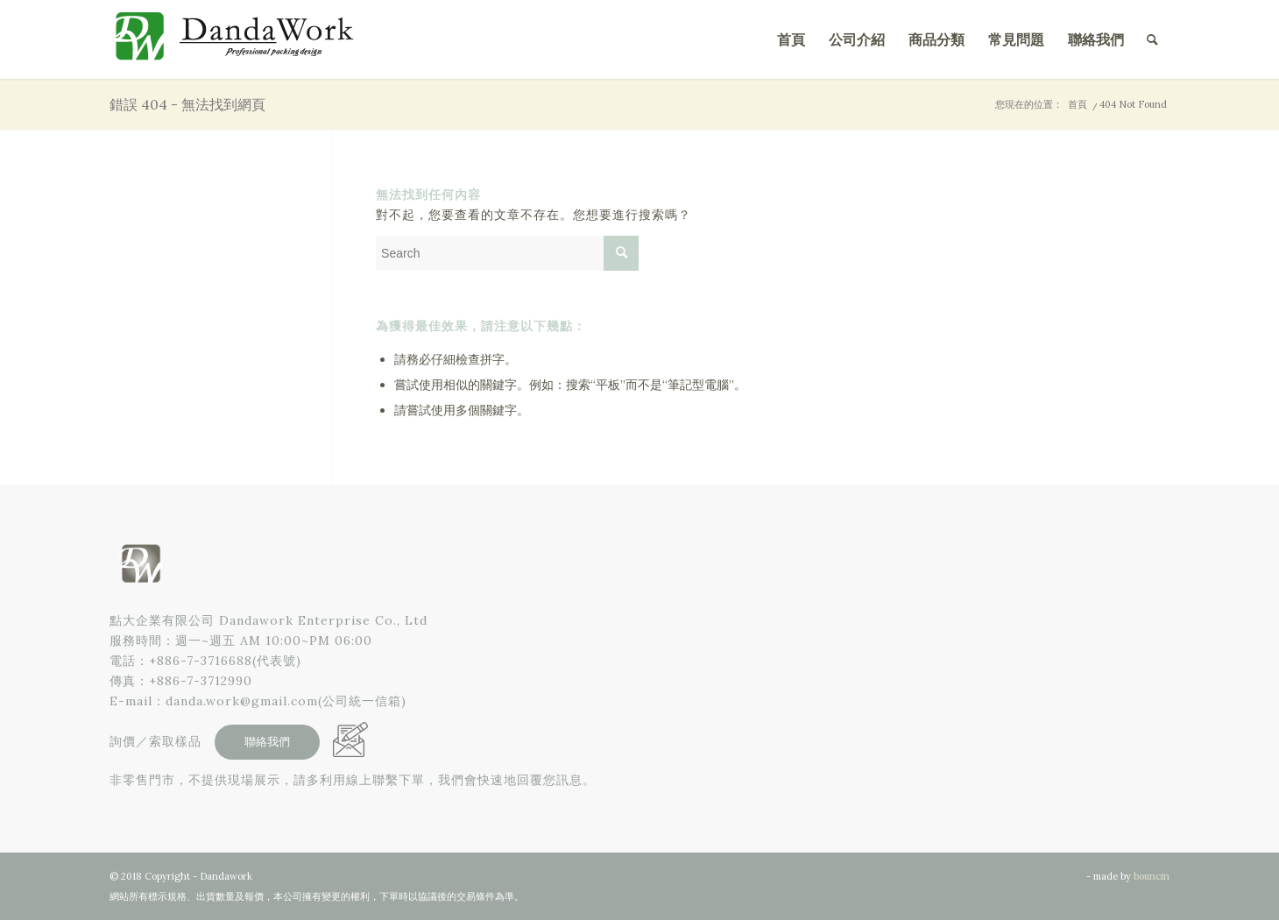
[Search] (1152, 39)
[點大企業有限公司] (241, 39)
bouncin (1151, 876)
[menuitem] (791, 39)
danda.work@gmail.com (242, 701)
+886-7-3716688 (200, 661)
